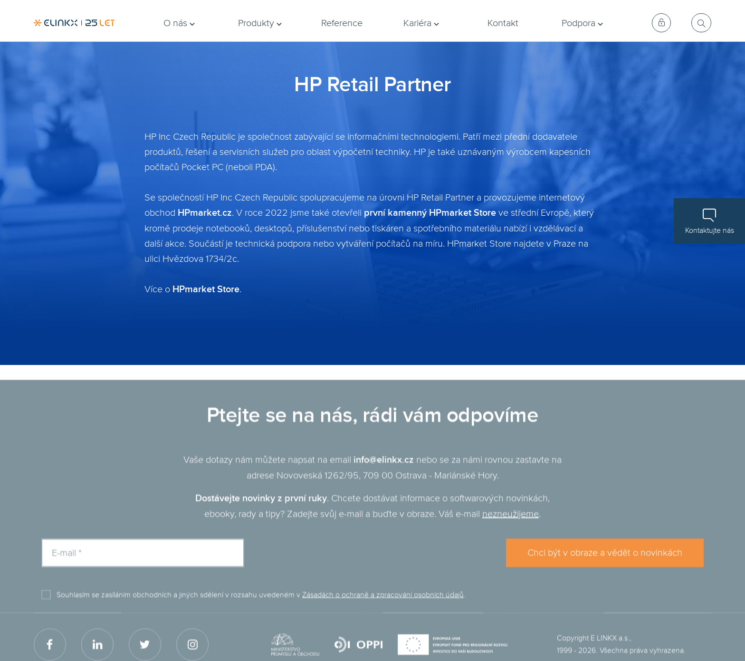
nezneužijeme (510, 526)
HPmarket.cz (205, 213)
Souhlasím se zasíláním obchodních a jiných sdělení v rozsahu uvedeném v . (261, 607)
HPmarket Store (205, 290)
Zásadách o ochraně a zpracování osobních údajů (383, 607)
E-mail (67, 565)
